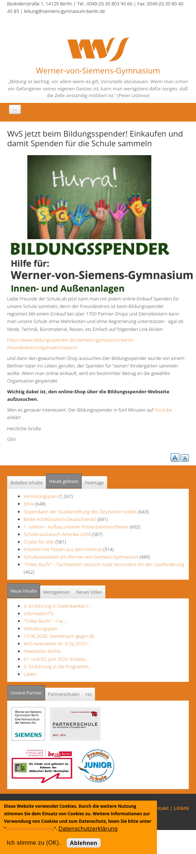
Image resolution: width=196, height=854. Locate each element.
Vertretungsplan (40, 496)
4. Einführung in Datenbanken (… (58, 606)
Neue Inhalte (23, 591)
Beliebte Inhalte (26, 483)
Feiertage (94, 483)
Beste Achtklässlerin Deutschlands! (60, 519)
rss (89, 694)
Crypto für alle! (39, 542)
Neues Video (89, 592)
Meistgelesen (56, 592)
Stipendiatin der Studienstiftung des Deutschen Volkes (80, 511)
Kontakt (159, 808)
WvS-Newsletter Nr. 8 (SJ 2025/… (57, 643)
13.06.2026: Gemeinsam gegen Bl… (60, 636)
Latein (30, 674)
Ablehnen (83, 843)
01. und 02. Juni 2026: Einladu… (56, 659)
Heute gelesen (63, 481)
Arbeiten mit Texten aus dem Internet (63, 549)
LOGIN (181, 808)
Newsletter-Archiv (42, 651)
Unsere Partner (27, 690)
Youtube (165, 410)
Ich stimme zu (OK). (34, 843)
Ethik (29, 503)
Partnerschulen (64, 694)
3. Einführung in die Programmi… (58, 666)
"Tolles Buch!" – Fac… (45, 621)
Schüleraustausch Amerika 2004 (57, 534)
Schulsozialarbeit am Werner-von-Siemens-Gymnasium (81, 557)
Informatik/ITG (38, 613)
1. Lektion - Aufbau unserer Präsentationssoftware (76, 526)
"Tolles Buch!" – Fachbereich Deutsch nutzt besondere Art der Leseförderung (104, 564)
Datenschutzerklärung (30, 829)
